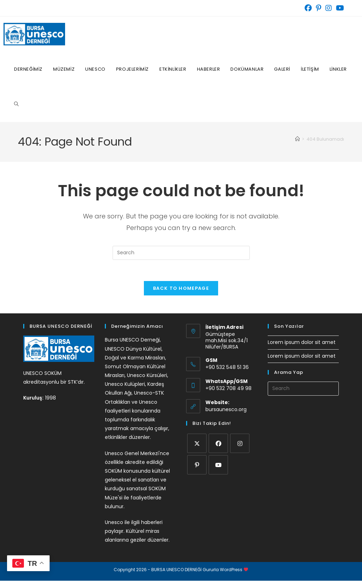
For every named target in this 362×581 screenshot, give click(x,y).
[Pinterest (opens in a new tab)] (318, 8)
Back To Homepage (181, 288)
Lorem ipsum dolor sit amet (302, 342)
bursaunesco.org (226, 409)
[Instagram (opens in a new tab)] (328, 8)
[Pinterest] (197, 464)
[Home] (297, 139)
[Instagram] (239, 443)
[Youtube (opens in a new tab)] (339, 8)
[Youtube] (218, 464)
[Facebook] (218, 443)
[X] (197, 443)
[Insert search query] (181, 253)
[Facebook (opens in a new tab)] (308, 8)
